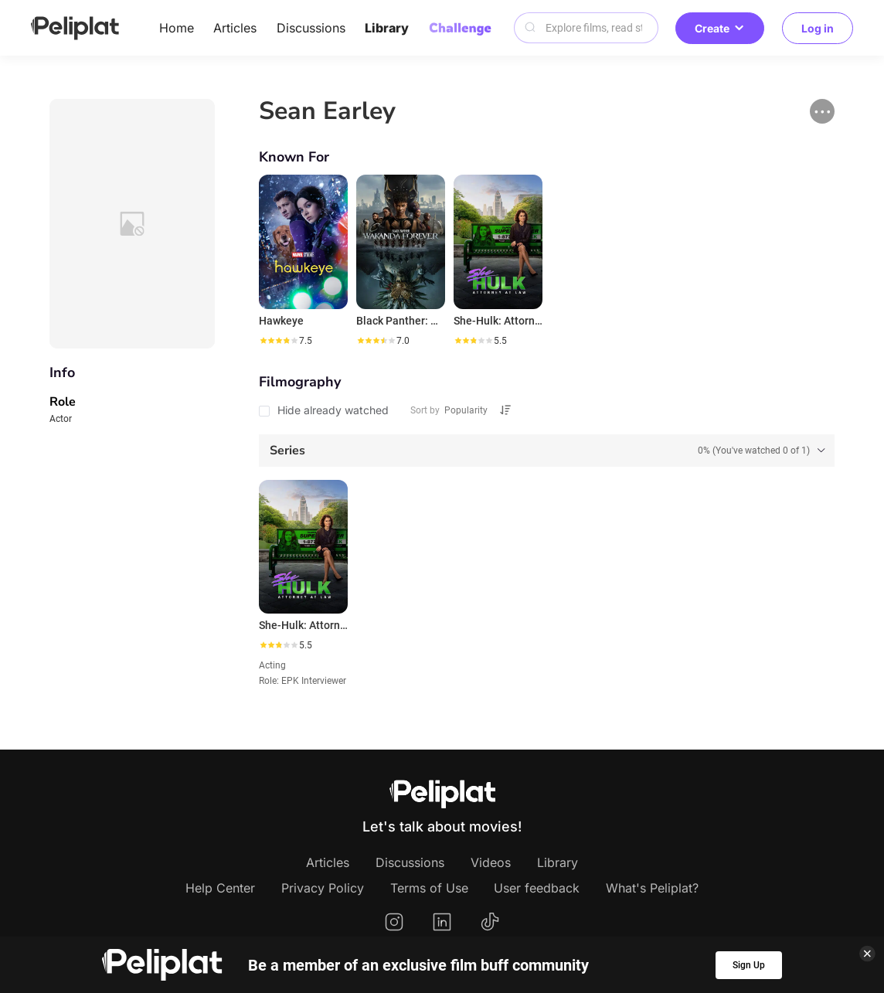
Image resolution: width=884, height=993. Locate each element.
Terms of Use (429, 888)
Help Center (220, 888)
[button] (822, 111)
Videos (491, 862)
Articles (235, 28)
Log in (817, 28)
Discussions (311, 28)
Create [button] (720, 28)
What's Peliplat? (652, 888)
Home (176, 28)
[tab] (547, 450)
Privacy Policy (322, 888)
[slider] (278, 341)
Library (387, 28)
